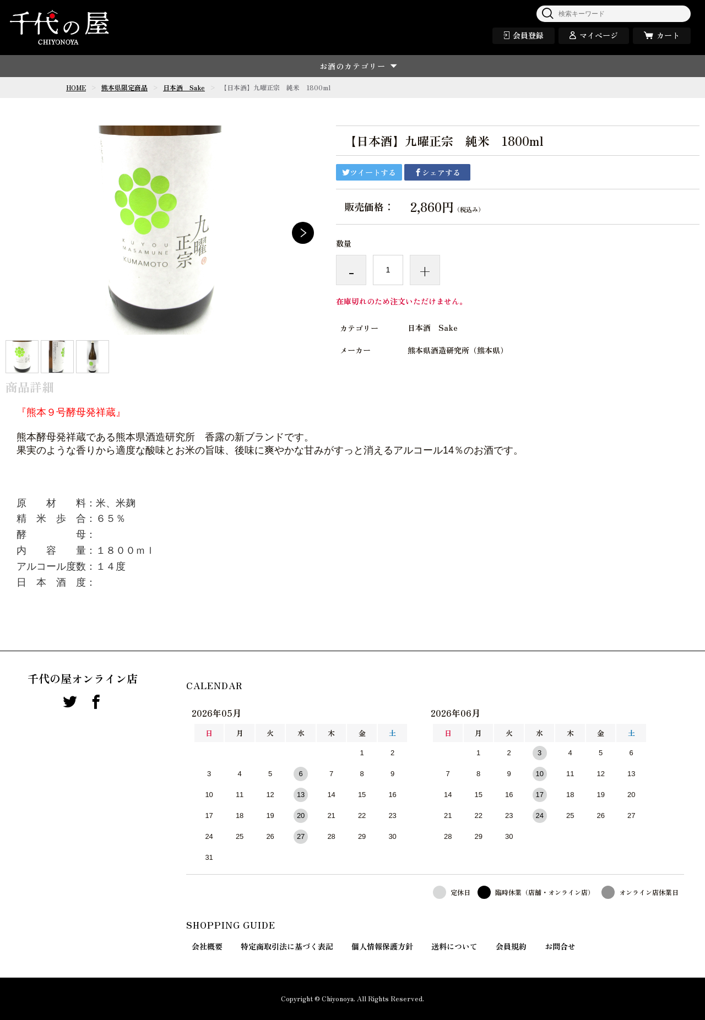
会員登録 (528, 35)
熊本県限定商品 (124, 87)
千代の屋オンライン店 (83, 678)
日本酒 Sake (184, 87)
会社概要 (207, 946)
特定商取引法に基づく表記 (287, 946)
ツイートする (369, 172)
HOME (76, 87)
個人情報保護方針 (382, 946)
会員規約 (511, 946)
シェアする (437, 172)
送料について (454, 946)
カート (668, 35)
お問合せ (560, 946)
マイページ (598, 35)
